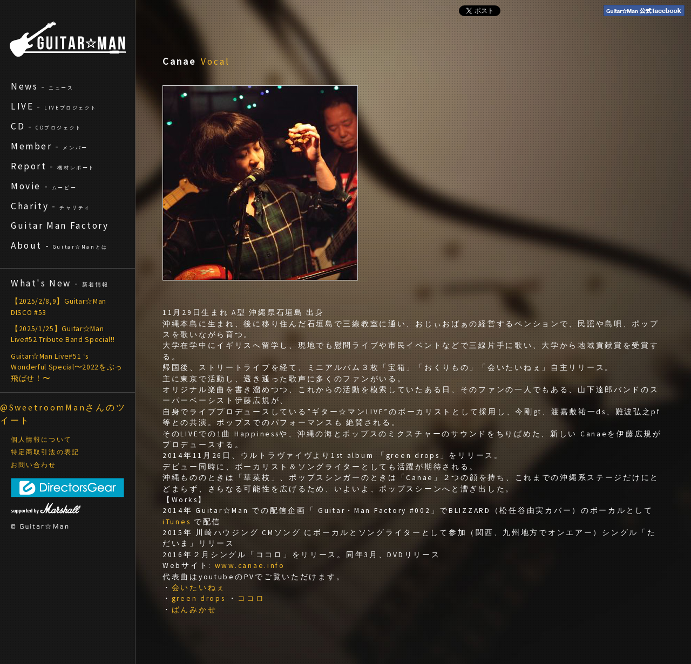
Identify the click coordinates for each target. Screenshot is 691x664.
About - (59, 245)
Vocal (215, 61)
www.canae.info (250, 565)
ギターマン (68, 39)
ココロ (251, 598)
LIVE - (54, 106)
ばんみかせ (194, 609)
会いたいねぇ (199, 587)
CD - (46, 126)
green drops (199, 598)
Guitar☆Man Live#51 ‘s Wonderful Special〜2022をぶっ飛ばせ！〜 (67, 367)
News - (42, 86)
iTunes (176, 521)
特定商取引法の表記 (45, 452)
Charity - (51, 206)
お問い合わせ (34, 465)
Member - (49, 146)
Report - (53, 166)
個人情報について (41, 439)
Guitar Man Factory (60, 225)
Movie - (44, 186)
